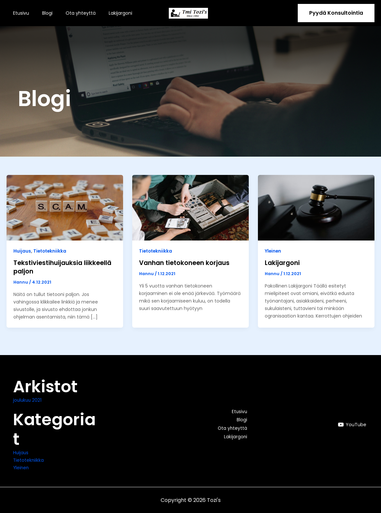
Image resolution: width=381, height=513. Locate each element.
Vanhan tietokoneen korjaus (186, 262)
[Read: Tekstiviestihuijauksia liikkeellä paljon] (65, 207)
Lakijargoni (107, 13)
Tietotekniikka (50, 251)
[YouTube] (352, 425)
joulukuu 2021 (28, 400)
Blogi (41, 13)
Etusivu (19, 13)
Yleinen (273, 251)
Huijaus (22, 251)
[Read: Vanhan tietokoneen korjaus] (190, 207)
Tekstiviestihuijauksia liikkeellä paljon (64, 267)
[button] (336, 13)
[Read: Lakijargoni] (316, 207)
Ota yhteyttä (71, 13)
